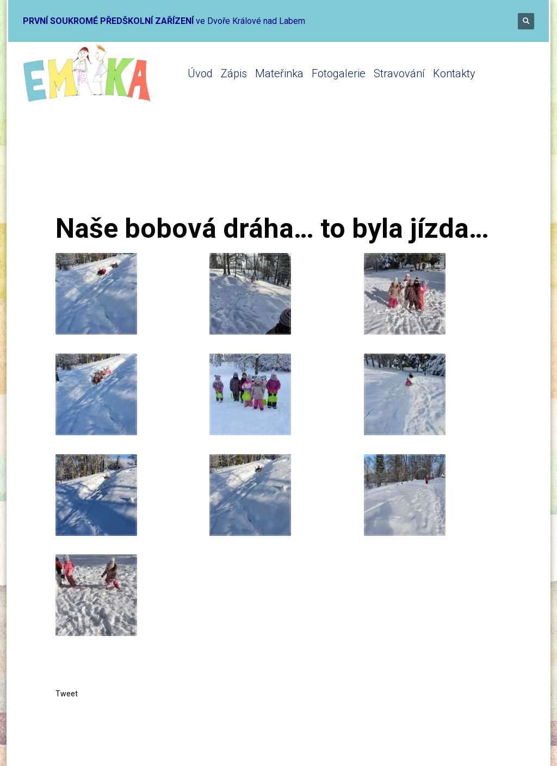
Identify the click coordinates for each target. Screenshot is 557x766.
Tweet (66, 693)
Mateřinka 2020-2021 (197, 170)
